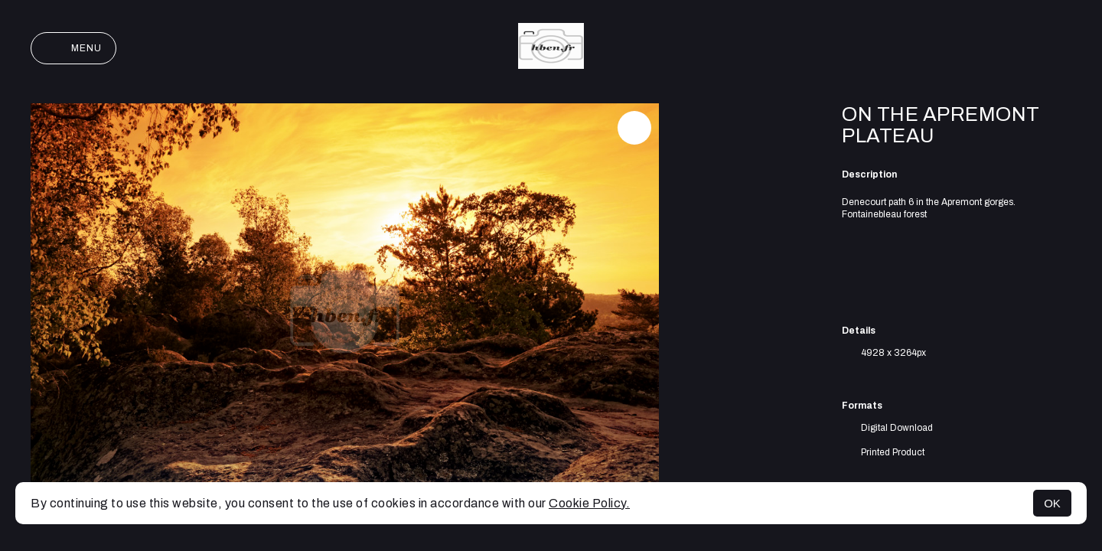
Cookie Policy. (589, 503)
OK (1052, 503)
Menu (73, 48)
